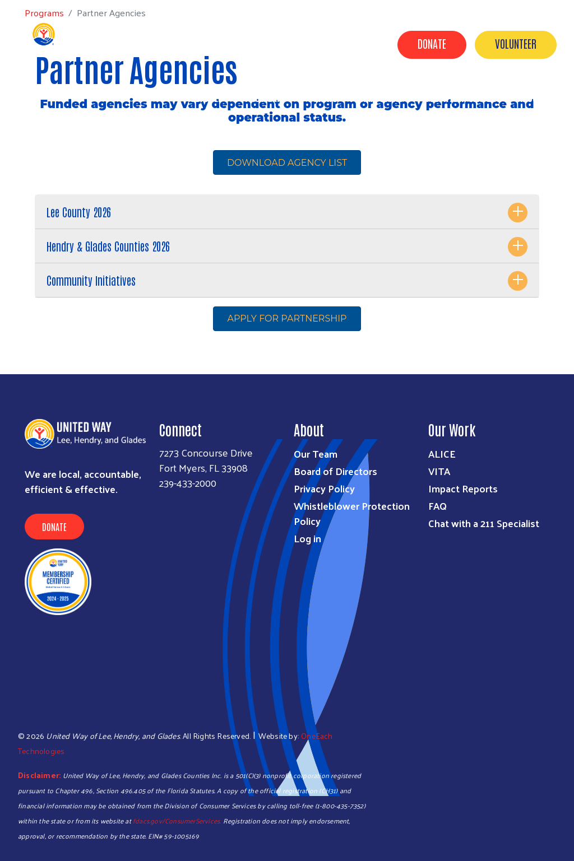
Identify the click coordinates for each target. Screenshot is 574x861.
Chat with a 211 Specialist (483, 523)
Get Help (206, 97)
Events (361, 112)
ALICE (442, 453)
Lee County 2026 (79, 211)
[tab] (287, 212)
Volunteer (515, 43)
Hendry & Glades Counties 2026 (108, 246)
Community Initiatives (91, 280)
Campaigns (381, 97)
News (406, 112)
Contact (456, 112)
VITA (439, 471)
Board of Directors (335, 471)
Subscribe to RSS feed (39, 352)
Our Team (315, 453)
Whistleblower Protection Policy (352, 513)
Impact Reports (463, 488)
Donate (432, 43)
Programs (265, 97)
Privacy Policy (324, 488)
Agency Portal (524, 112)
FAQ (437, 505)
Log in (307, 538)
